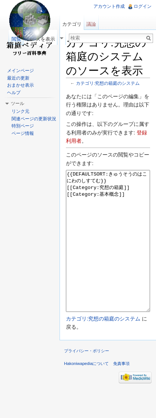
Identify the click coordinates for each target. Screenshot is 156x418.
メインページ (20, 70)
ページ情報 (23, 133)
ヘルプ (13, 92)
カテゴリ (72, 24)
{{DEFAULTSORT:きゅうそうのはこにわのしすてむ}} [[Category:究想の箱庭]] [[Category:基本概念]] (108, 255)
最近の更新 (18, 78)
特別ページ (23, 126)
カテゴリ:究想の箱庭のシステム (108, 83)
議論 (91, 24)
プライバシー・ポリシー (86, 379)
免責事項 (121, 391)
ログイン (143, 6)
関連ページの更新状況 (34, 118)
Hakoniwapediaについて (86, 391)
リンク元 (20, 111)
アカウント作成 (109, 6)
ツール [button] (17, 103)
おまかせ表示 (20, 85)
